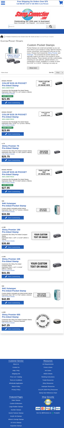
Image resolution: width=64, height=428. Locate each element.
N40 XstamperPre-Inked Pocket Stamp (14, 204)
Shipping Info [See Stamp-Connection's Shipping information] (16, 373)
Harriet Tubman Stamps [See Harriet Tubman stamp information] (16, 413)
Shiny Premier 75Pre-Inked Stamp (10, 147)
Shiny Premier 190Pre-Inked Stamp (11, 230)
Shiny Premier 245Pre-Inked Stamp (11, 260)
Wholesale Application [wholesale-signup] (16, 383)
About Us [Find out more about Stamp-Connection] (16, 364)
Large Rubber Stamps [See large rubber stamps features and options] (16, 406)
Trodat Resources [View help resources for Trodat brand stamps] (48, 380)
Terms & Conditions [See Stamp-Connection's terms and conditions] (16, 380)
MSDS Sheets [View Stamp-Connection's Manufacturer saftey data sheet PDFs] (48, 373)
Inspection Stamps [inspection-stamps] (16, 425)
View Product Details (8, 93)
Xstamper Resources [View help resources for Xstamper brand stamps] (48, 386)
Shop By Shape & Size (32, 36)
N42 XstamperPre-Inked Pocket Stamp (14, 289)
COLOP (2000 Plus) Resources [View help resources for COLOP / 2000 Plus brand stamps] (48, 389)
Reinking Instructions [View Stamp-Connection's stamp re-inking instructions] (47, 377)
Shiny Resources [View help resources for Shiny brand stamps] (48, 383)
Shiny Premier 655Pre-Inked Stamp (11, 315)
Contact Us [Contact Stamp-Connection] (16, 367)
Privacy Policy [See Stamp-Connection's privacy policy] (16, 389)
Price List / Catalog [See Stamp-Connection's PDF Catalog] (16, 377)
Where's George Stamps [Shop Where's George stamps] (16, 419)
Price (57, 72)
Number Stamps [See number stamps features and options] (16, 410)
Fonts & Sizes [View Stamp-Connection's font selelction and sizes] (48, 367)
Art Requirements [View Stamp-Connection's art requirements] (48, 364)
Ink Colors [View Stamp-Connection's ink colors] (48, 370)
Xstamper (30, 55)
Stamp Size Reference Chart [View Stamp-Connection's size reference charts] (48, 393)
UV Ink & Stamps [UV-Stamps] (16, 422)
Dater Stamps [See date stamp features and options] (16, 400)
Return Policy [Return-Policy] (16, 386)
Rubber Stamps (11, 36)
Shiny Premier (52, 53)
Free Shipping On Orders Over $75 (32, 2)
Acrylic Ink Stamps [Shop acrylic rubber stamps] (16, 416)
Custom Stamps (20, 36)
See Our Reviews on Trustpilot (48, 413)
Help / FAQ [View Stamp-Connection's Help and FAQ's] (16, 370)
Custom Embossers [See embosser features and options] (16, 403)
